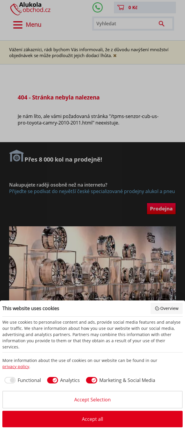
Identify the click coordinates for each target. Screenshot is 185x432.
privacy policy (15, 366)
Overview (167, 308)
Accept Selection (92, 399)
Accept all (92, 419)
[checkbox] (21, 380)
